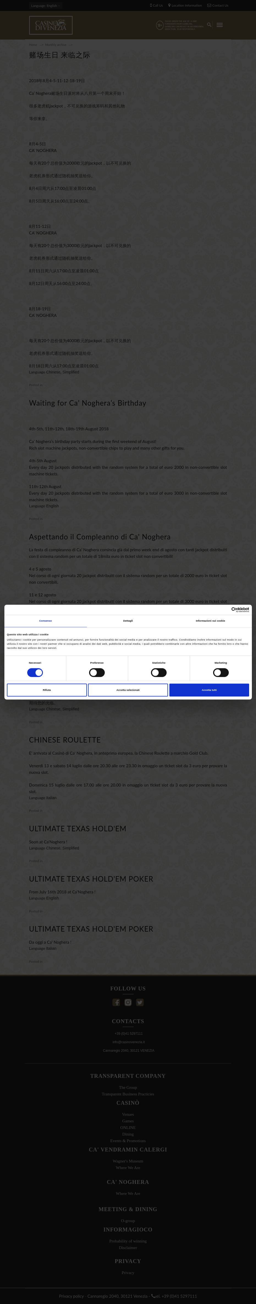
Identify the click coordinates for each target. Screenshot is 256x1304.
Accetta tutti (209, 690)
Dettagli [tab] (128, 621)
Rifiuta (47, 690)
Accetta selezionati (127, 690)
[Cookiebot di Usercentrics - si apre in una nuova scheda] (225, 609)
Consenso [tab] (45, 621)
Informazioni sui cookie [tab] (210, 621)
